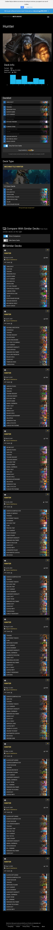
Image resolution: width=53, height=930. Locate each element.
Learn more (29, 7)
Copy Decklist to (26, 150)
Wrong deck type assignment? (26, 207)
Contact (18, 926)
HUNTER (7, 253)
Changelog (10, 926)
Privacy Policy (26, 926)
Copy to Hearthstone (11, 259)
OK (22, 7)
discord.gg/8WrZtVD (40, 11)
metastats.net (36, 923)
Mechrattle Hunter (13, 167)
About (43, 926)
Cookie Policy (35, 926)
